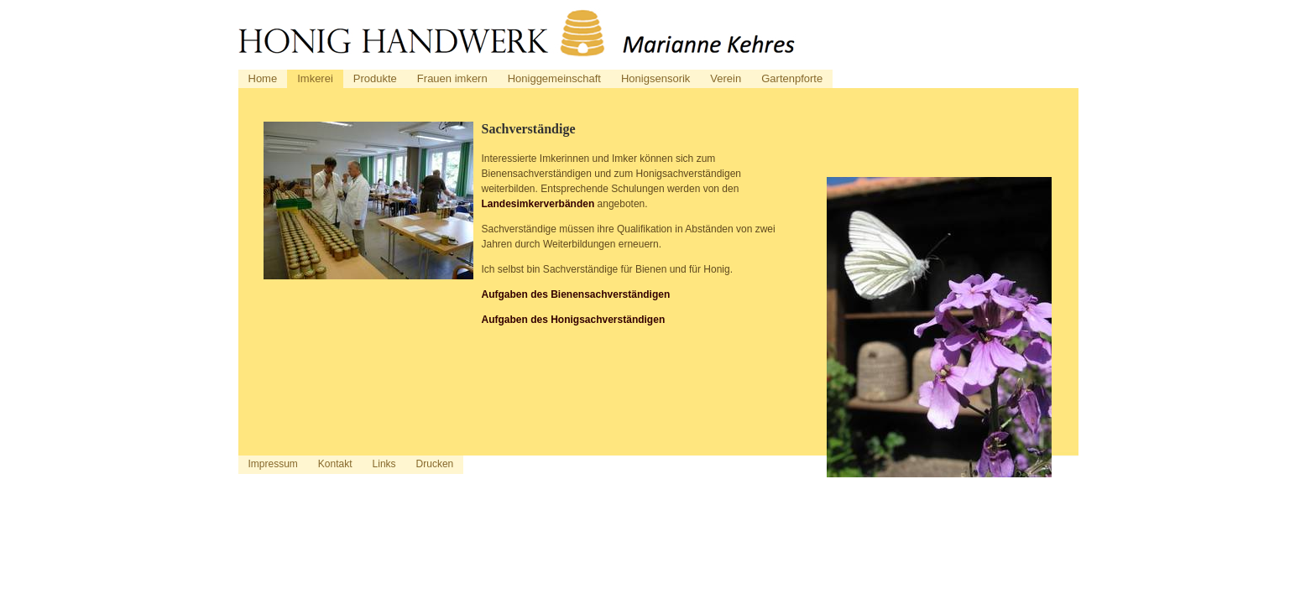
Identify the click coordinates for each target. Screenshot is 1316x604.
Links (384, 464)
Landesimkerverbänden (538, 204)
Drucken (435, 464)
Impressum (273, 464)
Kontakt (335, 464)
